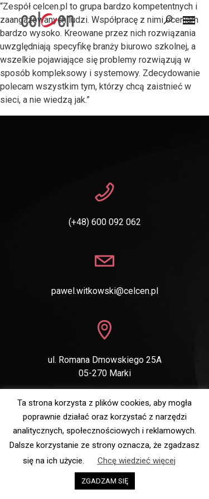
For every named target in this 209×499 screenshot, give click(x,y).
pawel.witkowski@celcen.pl (104, 291)
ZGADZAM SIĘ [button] (104, 481)
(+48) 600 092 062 (105, 222)
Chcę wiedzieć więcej (137, 461)
